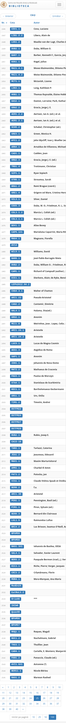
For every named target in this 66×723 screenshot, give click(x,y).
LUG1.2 (15, 42)
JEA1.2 (15, 450)
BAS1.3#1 (17, 541)
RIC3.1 (15, 560)
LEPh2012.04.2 (20, 281)
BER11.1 (16, 664)
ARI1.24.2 (17, 333)
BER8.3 (15, 508)
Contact (43, 721)
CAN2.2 (15, 301)
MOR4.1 (15, 573)
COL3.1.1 (17, 217)
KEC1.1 (15, 385)
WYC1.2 (15, 139)
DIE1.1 (15, 275)
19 (57, 686)
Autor (37, 22)
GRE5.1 (15, 132)
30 (10, 696)
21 (10, 691)
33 (30, 696)
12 (10, 686)
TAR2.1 (15, 444)
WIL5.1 (15, 249)
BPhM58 (15, 534)
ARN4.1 (15, 145)
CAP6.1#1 (17, 229)
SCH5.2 (15, 126)
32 (24, 696)
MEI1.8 (15, 320)
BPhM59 (15, 528)
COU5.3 (15, 204)
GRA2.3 (15, 158)
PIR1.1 (15, 502)
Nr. (4, 22)
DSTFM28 (16, 424)
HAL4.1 (15, 307)
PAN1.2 (15, 651)
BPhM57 (15, 619)
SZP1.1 (15, 171)
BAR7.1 (15, 54)
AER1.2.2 (17, 113)
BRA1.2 (15, 184)
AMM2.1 (15, 463)
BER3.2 (15, 554)
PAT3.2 (15, 469)
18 (51, 686)
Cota (12, 22)
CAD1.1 (15, 152)
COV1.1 (15, 28)
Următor (57, 16)
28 (57, 691)
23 (24, 691)
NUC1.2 (15, 632)
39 (10, 702)
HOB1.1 (15, 93)
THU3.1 (15, 638)
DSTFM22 (16, 405)
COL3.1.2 (17, 210)
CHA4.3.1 (17, 288)
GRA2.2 (15, 106)
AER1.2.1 (17, 119)
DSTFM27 (16, 418)
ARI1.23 (16, 294)
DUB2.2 (15, 262)
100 (52, 710)
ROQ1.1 (15, 625)
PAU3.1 (15, 372)
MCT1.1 (15, 80)
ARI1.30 (16, 489)
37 (57, 696)
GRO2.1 (15, 314)
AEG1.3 (15, 346)
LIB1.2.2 (17, 35)
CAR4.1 (15, 644)
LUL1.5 (15, 515)
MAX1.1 (15, 457)
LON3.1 (15, 87)
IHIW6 (14, 599)
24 (30, 691)
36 (51, 696)
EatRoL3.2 (17, 586)
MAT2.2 (15, 366)
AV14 (14, 243)
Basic (60, 721)
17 (44, 686)
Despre (52, 721)
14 (24, 686)
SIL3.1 (15, 197)
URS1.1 (15, 392)
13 (17, 686)
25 (37, 691)
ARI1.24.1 (17, 327)
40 (17, 702)
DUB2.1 (15, 48)
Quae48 (15, 606)
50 (46, 710)
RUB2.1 (15, 431)
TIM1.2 (15, 398)
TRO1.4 (15, 165)
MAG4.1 (15, 236)
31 (17, 696)
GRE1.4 (15, 191)
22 (17, 691)
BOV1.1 (15, 223)
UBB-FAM (56, 718)
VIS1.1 (15, 476)
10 (59, 680)
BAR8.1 (15, 255)
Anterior (8, 16)
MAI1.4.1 (17, 67)
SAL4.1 (15, 547)
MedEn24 (16, 580)
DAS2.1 (15, 100)
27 (51, 691)
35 (44, 696)
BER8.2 (15, 482)
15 (30, 686)
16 (37, 686)
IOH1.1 (15, 359)
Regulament (32, 721)
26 (44, 691)
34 (37, 696)
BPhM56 (15, 612)
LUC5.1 (15, 340)
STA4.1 (15, 379)
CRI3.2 (15, 567)
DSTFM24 (16, 411)
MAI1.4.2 (17, 74)
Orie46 (15, 593)
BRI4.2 (15, 521)
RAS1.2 (15, 670)
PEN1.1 (15, 495)
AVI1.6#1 (17, 658)
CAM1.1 (15, 268)
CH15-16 (16, 437)
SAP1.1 (15, 353)
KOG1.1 (15, 61)
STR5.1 (15, 178)
